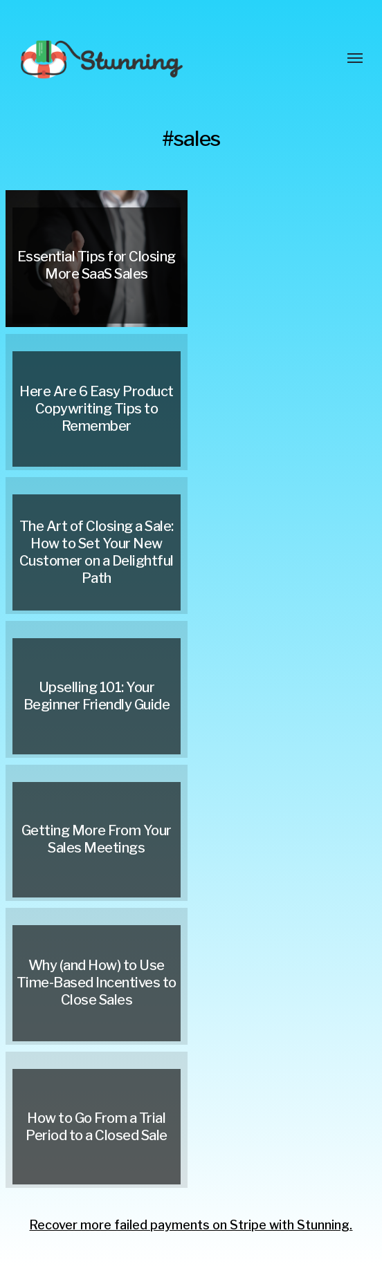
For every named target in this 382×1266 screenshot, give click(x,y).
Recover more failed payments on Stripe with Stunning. (190, 1225)
